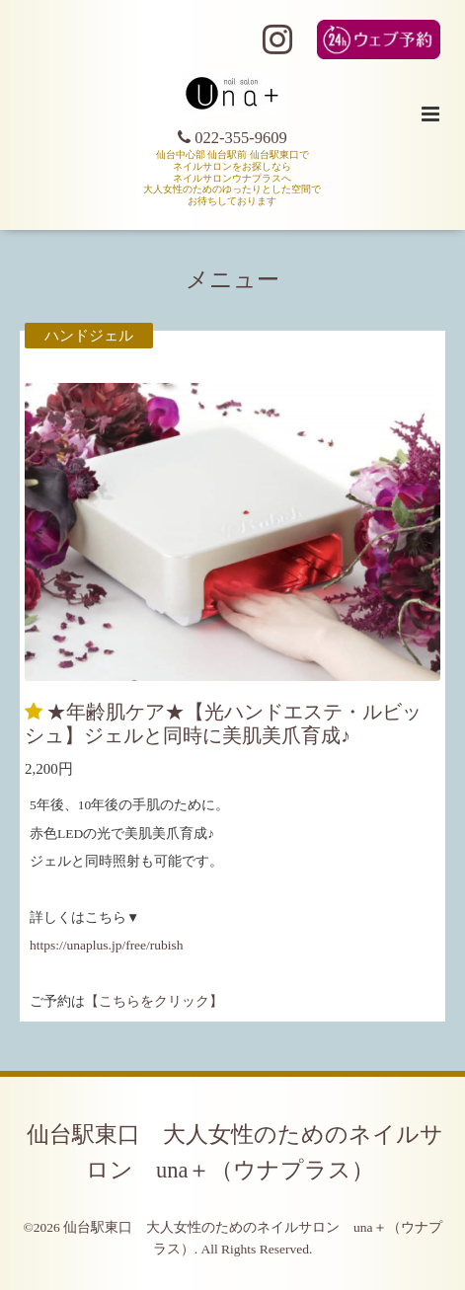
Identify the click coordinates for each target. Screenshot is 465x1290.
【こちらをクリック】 (154, 1001)
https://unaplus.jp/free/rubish (107, 945)
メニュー (232, 279)
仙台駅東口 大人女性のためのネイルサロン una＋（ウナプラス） (235, 1151)
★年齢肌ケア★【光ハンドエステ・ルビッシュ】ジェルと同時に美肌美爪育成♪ (223, 723)
